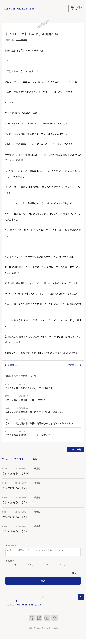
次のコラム (73, 365)
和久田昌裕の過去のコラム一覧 (21, 376)
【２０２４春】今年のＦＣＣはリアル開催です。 (30, 388)
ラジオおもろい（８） (15, 502)
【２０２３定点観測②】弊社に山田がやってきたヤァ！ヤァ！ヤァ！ (40, 423)
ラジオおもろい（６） (15, 531)
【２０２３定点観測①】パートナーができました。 (31, 435)
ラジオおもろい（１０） (16, 473)
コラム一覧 (75, 449)
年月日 (19, 458)
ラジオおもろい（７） (15, 516)
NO (5, 458)
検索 (43, 580)
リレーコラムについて (76, 8)
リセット (76, 573)
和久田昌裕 (21, 40)
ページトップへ (81, 597)
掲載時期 (9, 561)
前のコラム (13, 365)
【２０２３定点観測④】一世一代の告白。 (26, 400)
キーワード (10, 545)
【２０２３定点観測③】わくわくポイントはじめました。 (34, 412)
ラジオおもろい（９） (15, 488)
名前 (36, 458)
